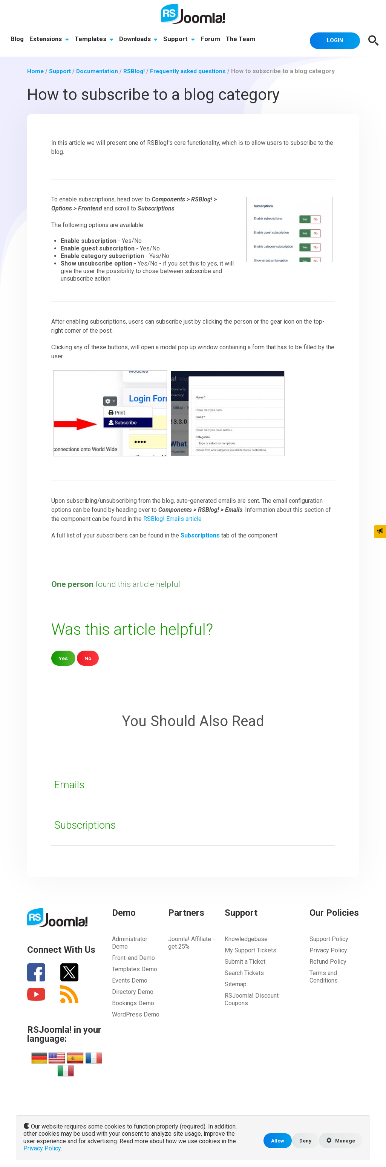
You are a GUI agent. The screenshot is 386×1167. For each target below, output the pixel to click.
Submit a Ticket (245, 961)
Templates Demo (134, 968)
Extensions (49, 39)
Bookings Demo (133, 1002)
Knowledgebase (246, 938)
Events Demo (129, 980)
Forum (212, 39)
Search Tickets (244, 972)
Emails (70, 784)
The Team (243, 39)
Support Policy (328, 938)
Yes (63, 657)
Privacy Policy (328, 950)
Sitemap (236, 983)
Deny (303, 1141)
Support (181, 39)
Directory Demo (132, 991)
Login (332, 40)
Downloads (139, 39)
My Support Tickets (250, 950)
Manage (340, 1141)
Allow (275, 1141)
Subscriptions (86, 824)
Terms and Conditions (323, 976)
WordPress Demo (135, 1014)
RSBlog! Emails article (172, 518)
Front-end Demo (133, 957)
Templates (94, 39)
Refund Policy (327, 961)
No (88, 657)
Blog (17, 39)
